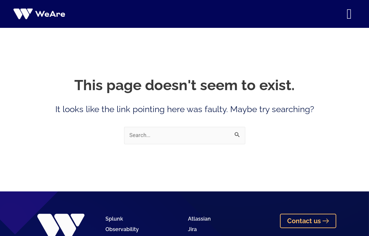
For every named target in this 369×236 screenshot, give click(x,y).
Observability (122, 229)
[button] (349, 14)
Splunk (114, 219)
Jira (192, 229)
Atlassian (199, 219)
